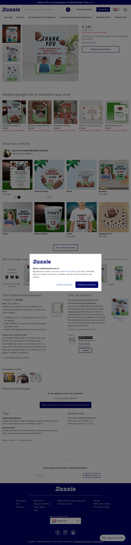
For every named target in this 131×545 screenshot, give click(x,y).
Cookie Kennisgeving (68, 271)
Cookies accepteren (87, 284)
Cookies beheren (64, 284)
